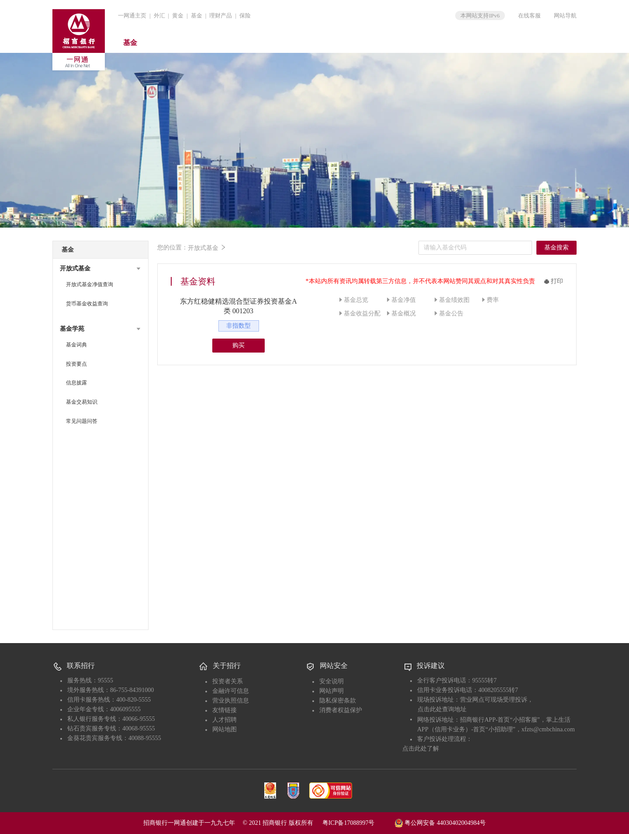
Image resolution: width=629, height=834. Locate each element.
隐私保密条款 (337, 700)
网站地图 (224, 729)
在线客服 (529, 15)
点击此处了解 (420, 748)
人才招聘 (224, 719)
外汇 (159, 15)
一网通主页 (132, 15)
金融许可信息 (230, 691)
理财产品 (220, 15)
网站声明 (331, 691)
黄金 (177, 15)
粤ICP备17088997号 (357, 823)
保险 (245, 15)
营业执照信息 (230, 700)
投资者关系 (227, 681)
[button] (100, 269)
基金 (196, 15)
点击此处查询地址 (442, 709)
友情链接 (224, 710)
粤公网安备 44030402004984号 (440, 822)
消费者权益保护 (340, 710)
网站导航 (565, 15)
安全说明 (331, 681)
